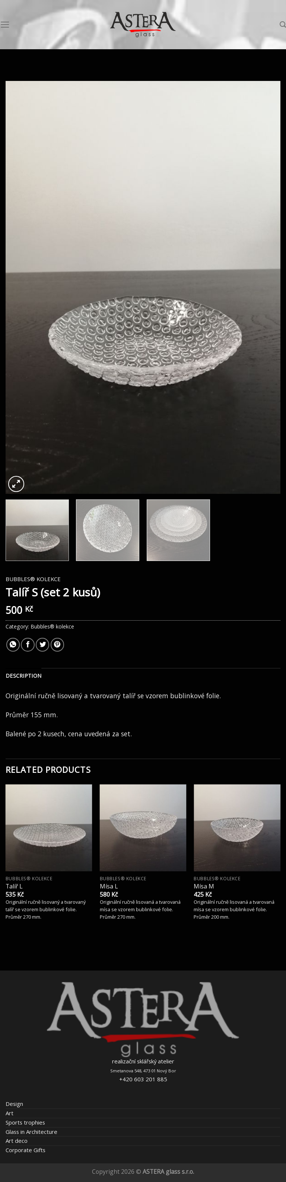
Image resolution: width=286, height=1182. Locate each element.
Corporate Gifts (25, 1150)
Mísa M (204, 886)
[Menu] (5, 24)
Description (23, 675)
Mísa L (109, 886)
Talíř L (14, 886)
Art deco (17, 1140)
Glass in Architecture (31, 1131)
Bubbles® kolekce (33, 579)
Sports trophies (25, 1122)
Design (14, 1103)
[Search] (283, 24)
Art (9, 1113)
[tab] (23, 676)
